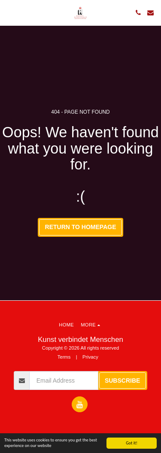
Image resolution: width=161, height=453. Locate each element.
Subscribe (122, 380)
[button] (9, 12)
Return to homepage (80, 226)
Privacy (90, 356)
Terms (64, 356)
